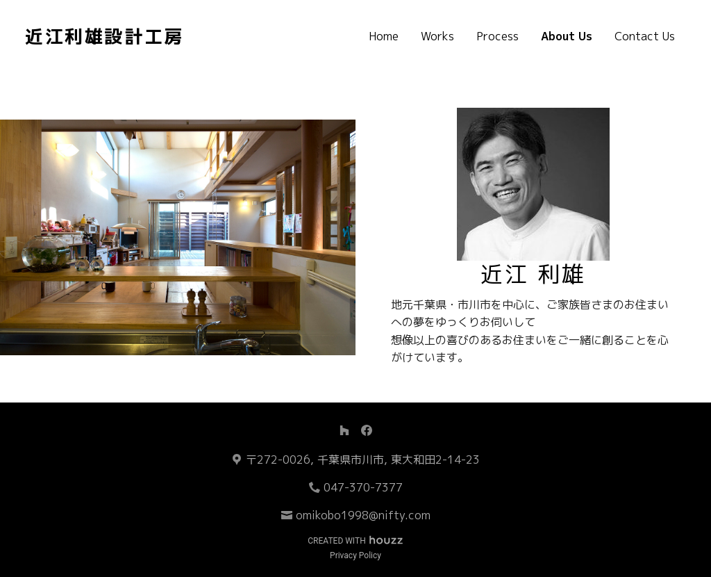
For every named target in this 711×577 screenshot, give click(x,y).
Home (384, 36)
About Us (566, 36)
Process (497, 36)
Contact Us (644, 36)
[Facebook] (367, 430)
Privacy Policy (355, 555)
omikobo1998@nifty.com (363, 515)
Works (437, 36)
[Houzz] (344, 430)
